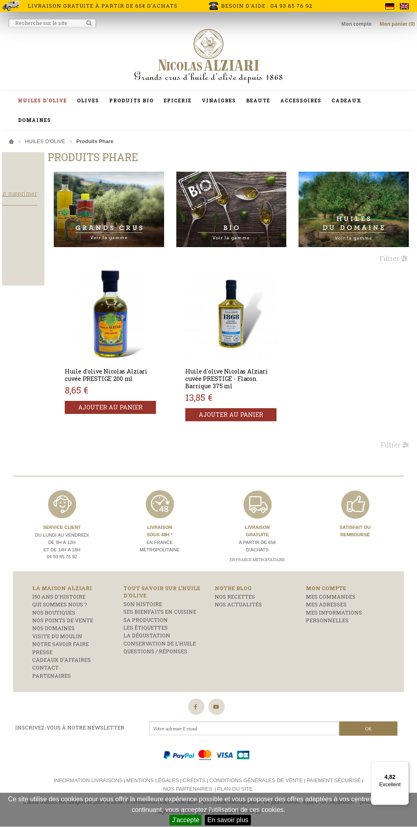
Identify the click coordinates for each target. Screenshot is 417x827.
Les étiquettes (145, 618)
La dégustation (146, 625)
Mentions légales (152, 770)
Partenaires (51, 665)
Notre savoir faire (60, 634)
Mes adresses (326, 594)
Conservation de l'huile (159, 633)
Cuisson (20, 253)
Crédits (194, 770)
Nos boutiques (53, 602)
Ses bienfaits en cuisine (159, 602)
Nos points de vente (62, 610)
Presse (42, 642)
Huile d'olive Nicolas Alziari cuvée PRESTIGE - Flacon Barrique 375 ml (249, 369)
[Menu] (404, 766)
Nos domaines (53, 618)
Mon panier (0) (397, 23)
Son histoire (142, 594)
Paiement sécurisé (334, 770)
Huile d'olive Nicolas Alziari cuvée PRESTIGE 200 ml (141, 369)
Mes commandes (331, 587)
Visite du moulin (57, 626)
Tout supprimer (56, 201)
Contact (45, 658)
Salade (19, 264)
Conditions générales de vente (256, 770)
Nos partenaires (187, 779)
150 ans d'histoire (59, 587)
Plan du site (234, 779)
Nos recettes (235, 587)
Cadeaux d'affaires (61, 650)
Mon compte (357, 23)
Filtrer (394, 248)
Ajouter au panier (146, 405)
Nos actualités (238, 594)
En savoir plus (227, 819)
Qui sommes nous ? (59, 594)
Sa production (145, 609)
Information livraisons (88, 770)
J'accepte (185, 819)
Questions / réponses (155, 641)
